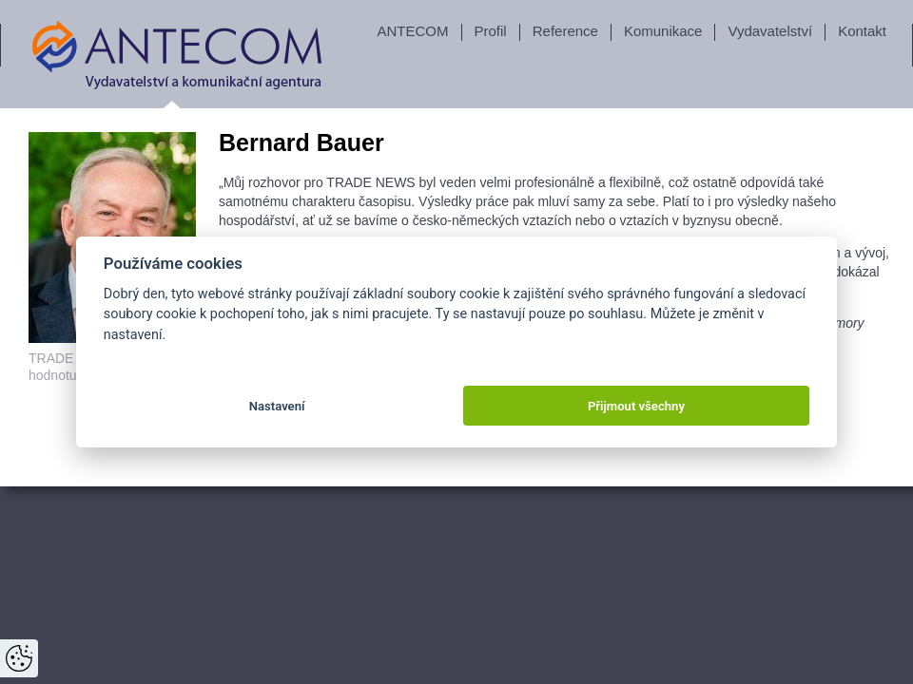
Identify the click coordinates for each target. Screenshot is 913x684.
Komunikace (663, 31)
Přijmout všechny (636, 406)
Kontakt (862, 31)
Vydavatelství (770, 31)
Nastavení (277, 406)
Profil (491, 31)
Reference (565, 31)
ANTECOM (413, 31)
